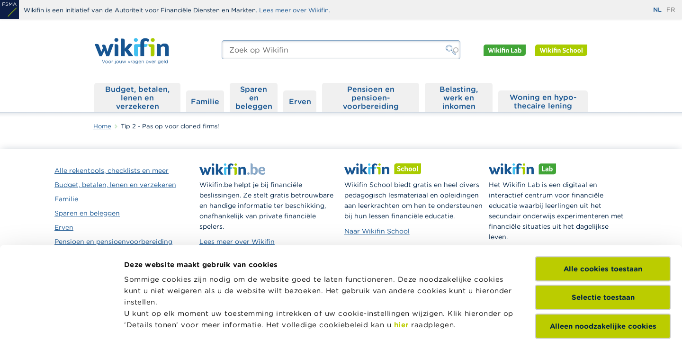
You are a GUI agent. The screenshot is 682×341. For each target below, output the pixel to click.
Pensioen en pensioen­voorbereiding (371, 97)
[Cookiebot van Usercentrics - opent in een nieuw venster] (61, 322)
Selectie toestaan (603, 221)
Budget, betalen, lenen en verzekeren (137, 97)
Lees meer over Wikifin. (294, 10)
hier (401, 248)
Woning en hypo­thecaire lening (543, 101)
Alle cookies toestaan (603, 192)
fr (670, 10)
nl (657, 10)
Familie (205, 101)
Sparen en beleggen (253, 97)
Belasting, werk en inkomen (459, 97)
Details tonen (148, 322)
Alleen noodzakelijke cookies (603, 250)
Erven (300, 101)
